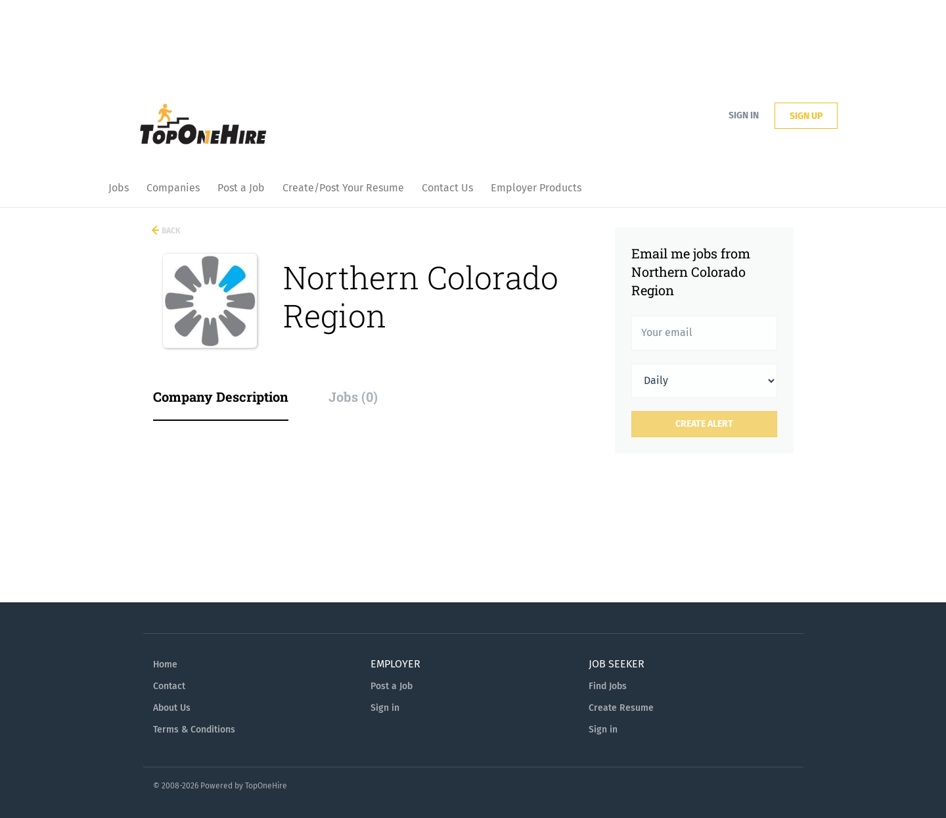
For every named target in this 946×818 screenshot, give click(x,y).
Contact (169, 686)
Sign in (744, 115)
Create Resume (621, 707)
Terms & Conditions (194, 729)
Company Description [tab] (220, 396)
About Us (172, 707)
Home (165, 664)
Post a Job (392, 686)
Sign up (806, 116)
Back (170, 230)
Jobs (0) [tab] (353, 396)
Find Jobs (608, 686)
